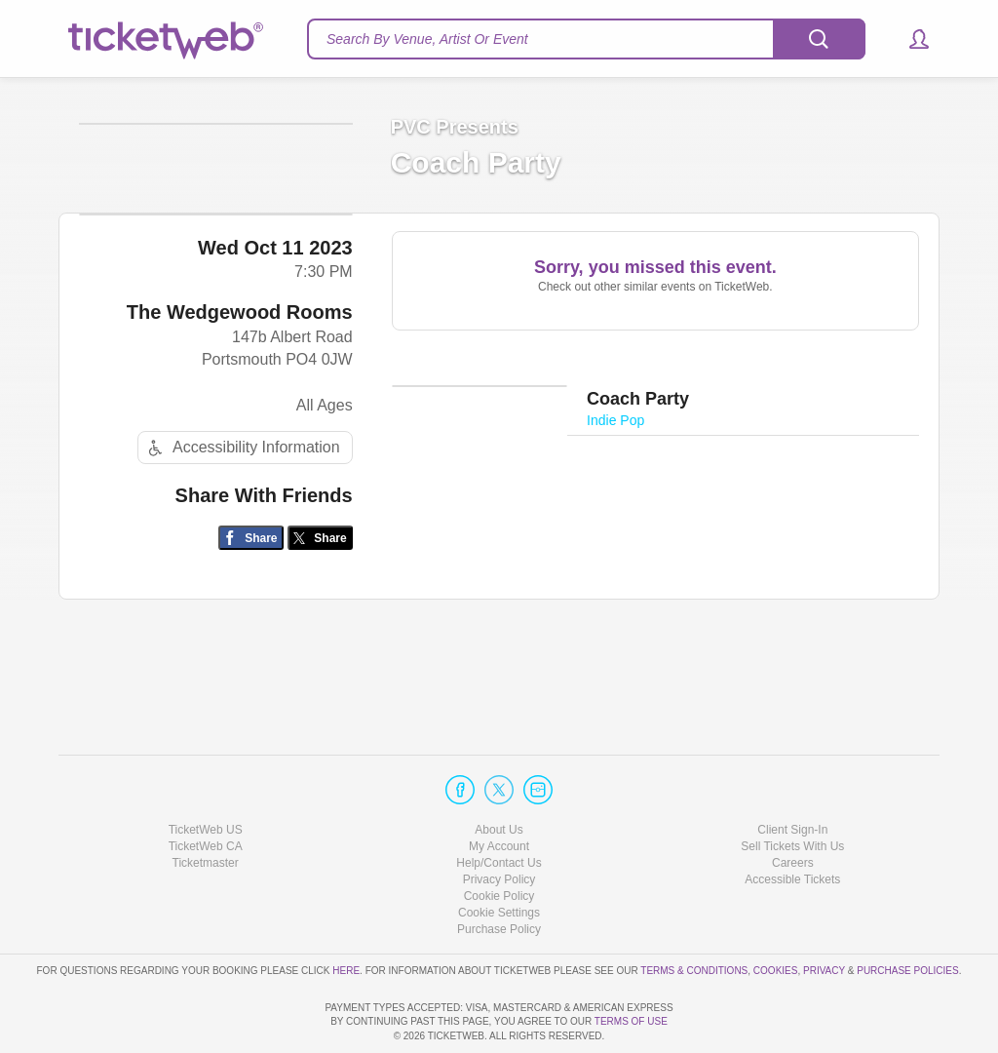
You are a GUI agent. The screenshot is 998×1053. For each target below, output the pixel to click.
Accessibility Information (241, 540)
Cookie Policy (499, 840)
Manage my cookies (499, 858)
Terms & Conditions (694, 915)
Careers (793, 807)
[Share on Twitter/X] (320, 631)
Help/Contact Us (498, 807)
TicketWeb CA (206, 791)
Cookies (775, 915)
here (346, 915)
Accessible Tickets (792, 824)
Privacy (824, 915)
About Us (498, 774)
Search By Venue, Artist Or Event (427, 39)
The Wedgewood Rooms (240, 405)
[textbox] (586, 39)
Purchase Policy (499, 874)
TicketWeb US (206, 774)
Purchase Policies (907, 915)
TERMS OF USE (631, 1022)
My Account (499, 791)
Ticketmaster (206, 807)
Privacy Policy (499, 824)
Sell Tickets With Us (792, 791)
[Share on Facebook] (251, 631)
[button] (910, 39)
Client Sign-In (792, 774)
